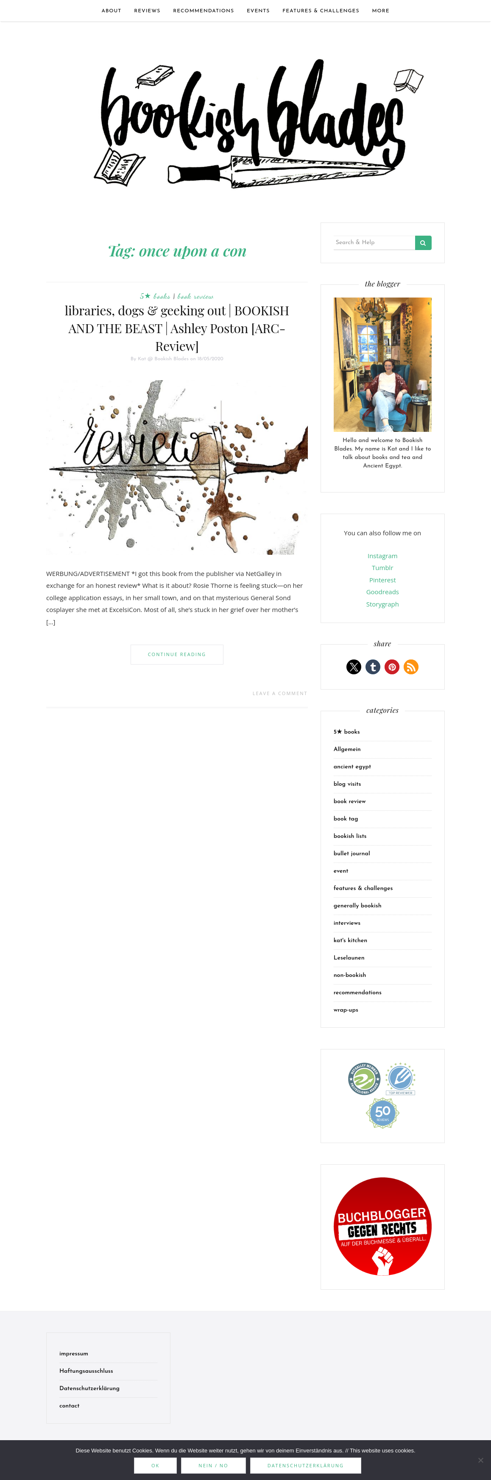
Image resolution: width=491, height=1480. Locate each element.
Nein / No (213, 1465)
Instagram (383, 555)
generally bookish (358, 906)
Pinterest (382, 580)
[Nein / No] (480, 1460)
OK (155, 1465)
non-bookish (350, 975)
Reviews (147, 11)
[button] (353, 666)
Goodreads (382, 591)
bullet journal (352, 854)
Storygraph (382, 604)
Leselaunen (349, 958)
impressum (73, 1354)
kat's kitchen (351, 941)
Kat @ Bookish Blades (163, 359)
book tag (346, 819)
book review (196, 295)
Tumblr (382, 567)
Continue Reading (177, 654)
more (380, 11)
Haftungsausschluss (86, 1371)
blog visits (347, 784)
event (341, 871)
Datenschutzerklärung (89, 1388)
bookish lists (350, 836)
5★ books (155, 295)
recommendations (203, 11)
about (111, 11)
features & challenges (320, 11)
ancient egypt (352, 767)
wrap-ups (346, 1010)
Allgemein (347, 749)
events (258, 11)
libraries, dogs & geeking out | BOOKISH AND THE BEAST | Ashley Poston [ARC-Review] (177, 328)
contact (69, 1406)
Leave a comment (280, 693)
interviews (347, 923)
